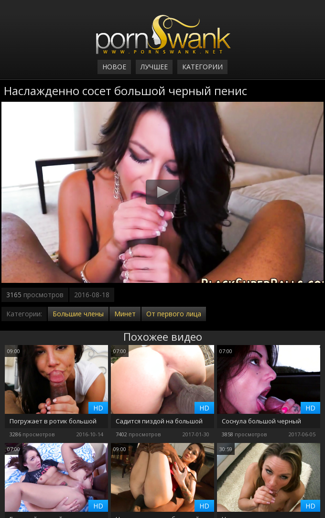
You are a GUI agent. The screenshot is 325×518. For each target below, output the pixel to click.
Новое (114, 66)
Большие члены (78, 313)
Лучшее (154, 66)
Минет (125, 313)
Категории (202, 66)
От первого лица (173, 313)
